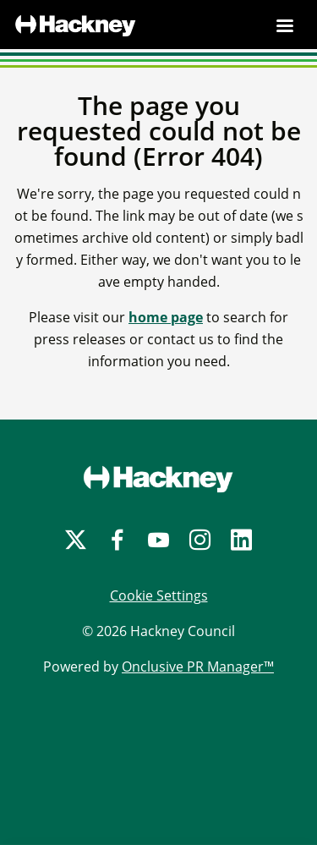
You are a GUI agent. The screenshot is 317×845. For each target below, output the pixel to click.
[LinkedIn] (241, 540)
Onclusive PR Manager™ (198, 666)
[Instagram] (199, 540)
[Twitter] (75, 540)
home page (165, 317)
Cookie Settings (159, 595)
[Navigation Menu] (285, 25)
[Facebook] (117, 540)
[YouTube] (158, 540)
